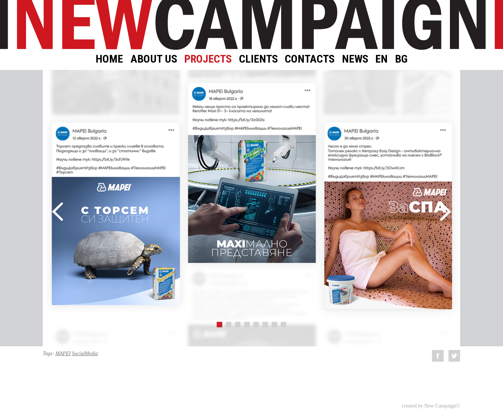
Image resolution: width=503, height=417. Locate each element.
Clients (258, 58)
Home (109, 58)
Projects (208, 58)
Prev (57, 211)
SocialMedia (85, 353)
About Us (153, 58)
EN (381, 58)
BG (401, 58)
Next (445, 211)
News (355, 58)
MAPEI (63, 353)
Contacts (310, 58)
